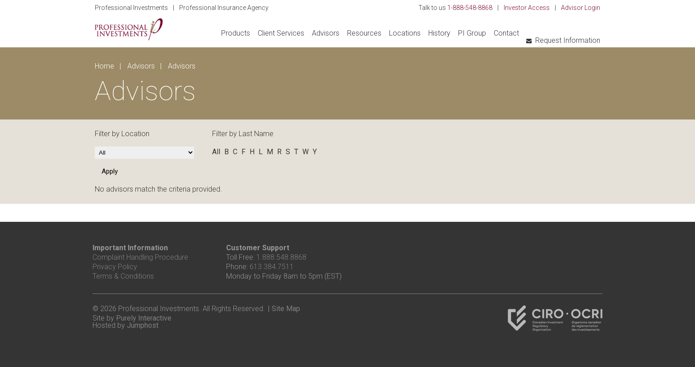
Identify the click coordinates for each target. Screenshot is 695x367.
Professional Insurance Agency (224, 7)
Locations (405, 33)
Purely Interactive (143, 318)
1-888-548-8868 (469, 7)
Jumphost (142, 325)
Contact (506, 33)
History (439, 33)
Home (104, 66)
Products (235, 33)
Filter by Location (122, 133)
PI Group (472, 33)
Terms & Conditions (123, 276)
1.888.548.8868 (281, 257)
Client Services (281, 33)
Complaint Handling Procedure (140, 257)
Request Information (567, 40)
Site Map (286, 308)
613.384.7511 (272, 266)
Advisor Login (580, 7)
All (216, 151)
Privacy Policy (115, 266)
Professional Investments (131, 7)
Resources (364, 33)
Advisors (325, 33)
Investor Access (527, 7)
